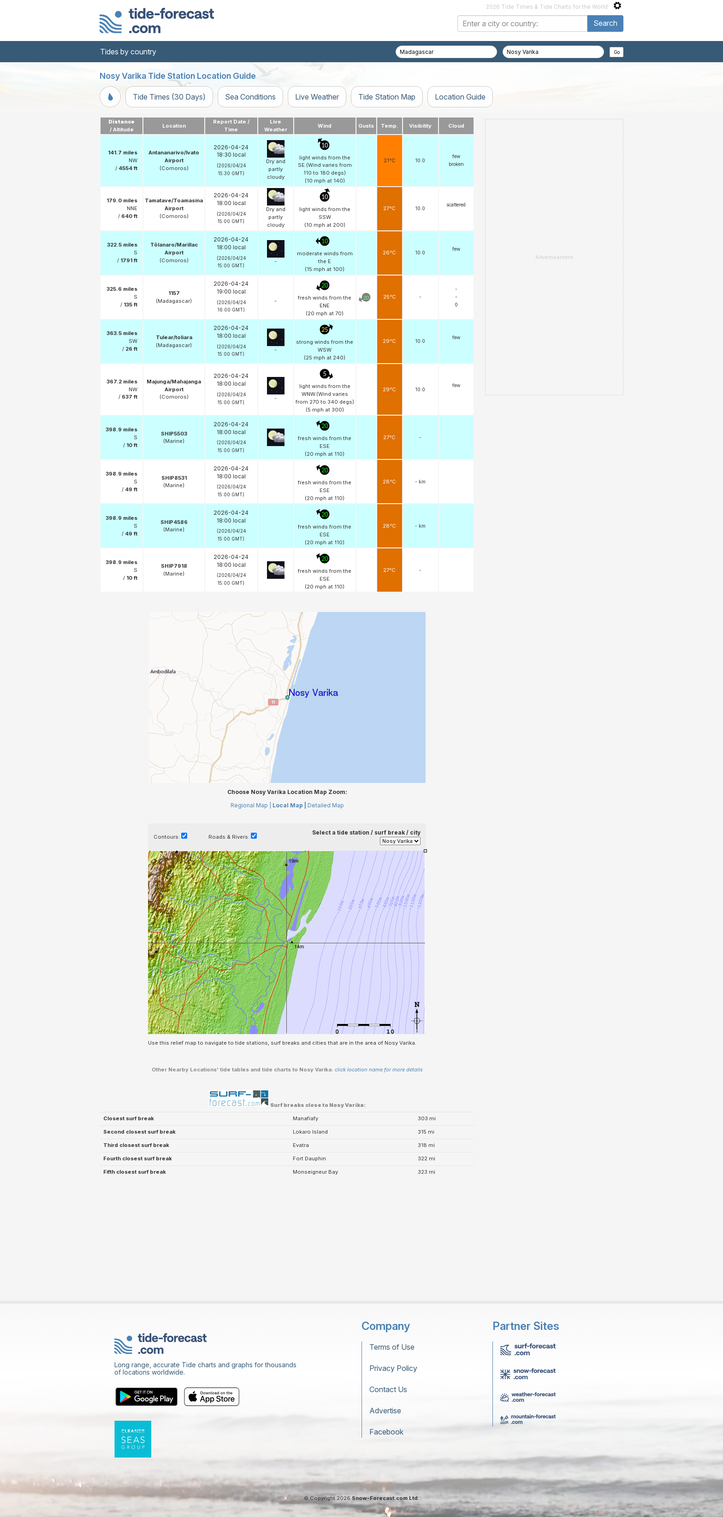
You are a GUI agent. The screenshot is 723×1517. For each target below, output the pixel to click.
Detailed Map (326, 805)
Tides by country (128, 51)
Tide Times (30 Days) (169, 96)
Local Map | (289, 805)
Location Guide (460, 96)
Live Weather (317, 96)
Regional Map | (251, 805)
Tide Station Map (386, 96)
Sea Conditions (250, 96)
